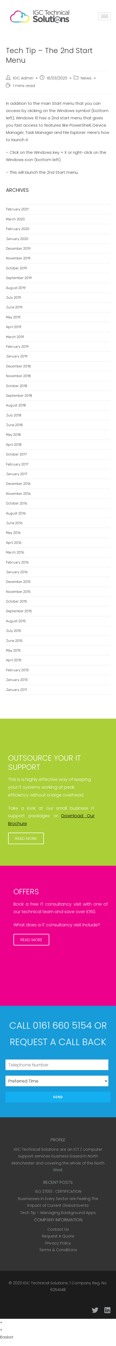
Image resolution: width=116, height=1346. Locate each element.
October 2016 (16, 503)
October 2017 (16, 454)
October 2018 (16, 386)
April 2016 (14, 543)
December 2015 (18, 582)
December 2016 (18, 484)
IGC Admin (23, 78)
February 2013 (17, 670)
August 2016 (16, 513)
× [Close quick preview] (1, 1322)
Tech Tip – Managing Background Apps (58, 1212)
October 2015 (16, 601)
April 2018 (14, 445)
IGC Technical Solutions (45, 1283)
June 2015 (14, 641)
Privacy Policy (58, 1243)
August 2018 (16, 405)
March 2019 (15, 337)
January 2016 (17, 572)
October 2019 (16, 268)
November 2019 (18, 258)
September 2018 (19, 396)
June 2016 (14, 523)
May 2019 (13, 317)
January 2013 (16, 680)
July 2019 (13, 297)
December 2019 (18, 248)
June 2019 (14, 307)
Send (58, 1097)
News (86, 78)
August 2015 (16, 621)
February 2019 (17, 347)
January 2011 (16, 690)
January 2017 (16, 474)
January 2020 (17, 239)
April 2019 (13, 327)
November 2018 (18, 376)
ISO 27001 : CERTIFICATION (58, 1191)
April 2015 (13, 660)
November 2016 (18, 494)
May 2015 (13, 650)
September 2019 (19, 278)
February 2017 (17, 464)
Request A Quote (58, 1236)
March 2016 (15, 552)
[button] (26, 838)
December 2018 (18, 366)
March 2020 (15, 219)
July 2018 (13, 415)
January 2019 (16, 356)
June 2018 (14, 425)
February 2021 (17, 209)
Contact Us (58, 1229)
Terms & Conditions (58, 1250)
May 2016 (13, 533)
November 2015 (18, 592)
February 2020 (17, 229)
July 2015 (13, 631)
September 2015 (19, 611)
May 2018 (13, 435)
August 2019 (16, 288)
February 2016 (17, 562)
